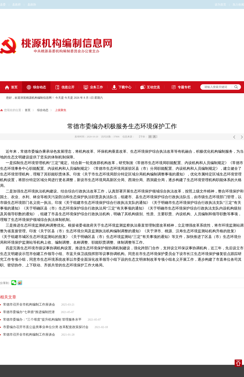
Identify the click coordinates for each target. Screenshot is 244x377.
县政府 (16, 4)
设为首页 (220, 4)
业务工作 (93, 87)
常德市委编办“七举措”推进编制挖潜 (29, 312)
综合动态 (36, 87)
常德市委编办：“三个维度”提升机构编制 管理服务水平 (42, 319)
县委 (3, 4)
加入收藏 (238, 4)
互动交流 (150, 87)
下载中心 (121, 87)
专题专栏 (181, 87)
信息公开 (64, 87)
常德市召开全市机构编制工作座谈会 (29, 304)
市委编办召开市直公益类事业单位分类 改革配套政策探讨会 (45, 327)
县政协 (31, 4)
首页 (10, 87)
